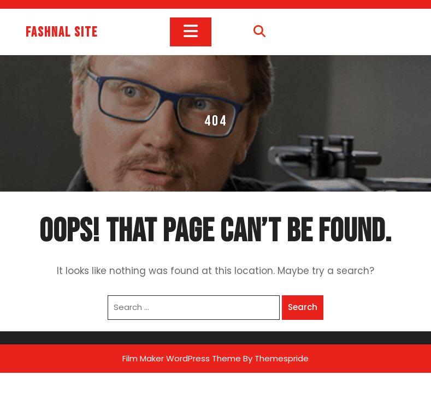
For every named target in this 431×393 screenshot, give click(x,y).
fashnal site (62, 32)
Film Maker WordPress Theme (181, 358)
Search (302, 307)
